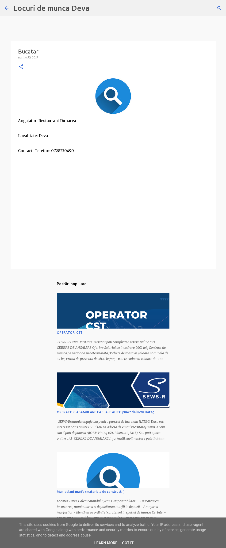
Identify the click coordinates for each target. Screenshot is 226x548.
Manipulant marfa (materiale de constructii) (91, 492)
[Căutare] (219, 8)
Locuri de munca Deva (51, 8)
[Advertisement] (113, 195)
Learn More (105, 543)
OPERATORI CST (70, 332)
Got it (128, 543)
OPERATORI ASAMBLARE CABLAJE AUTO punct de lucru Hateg (105, 412)
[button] (21, 67)
